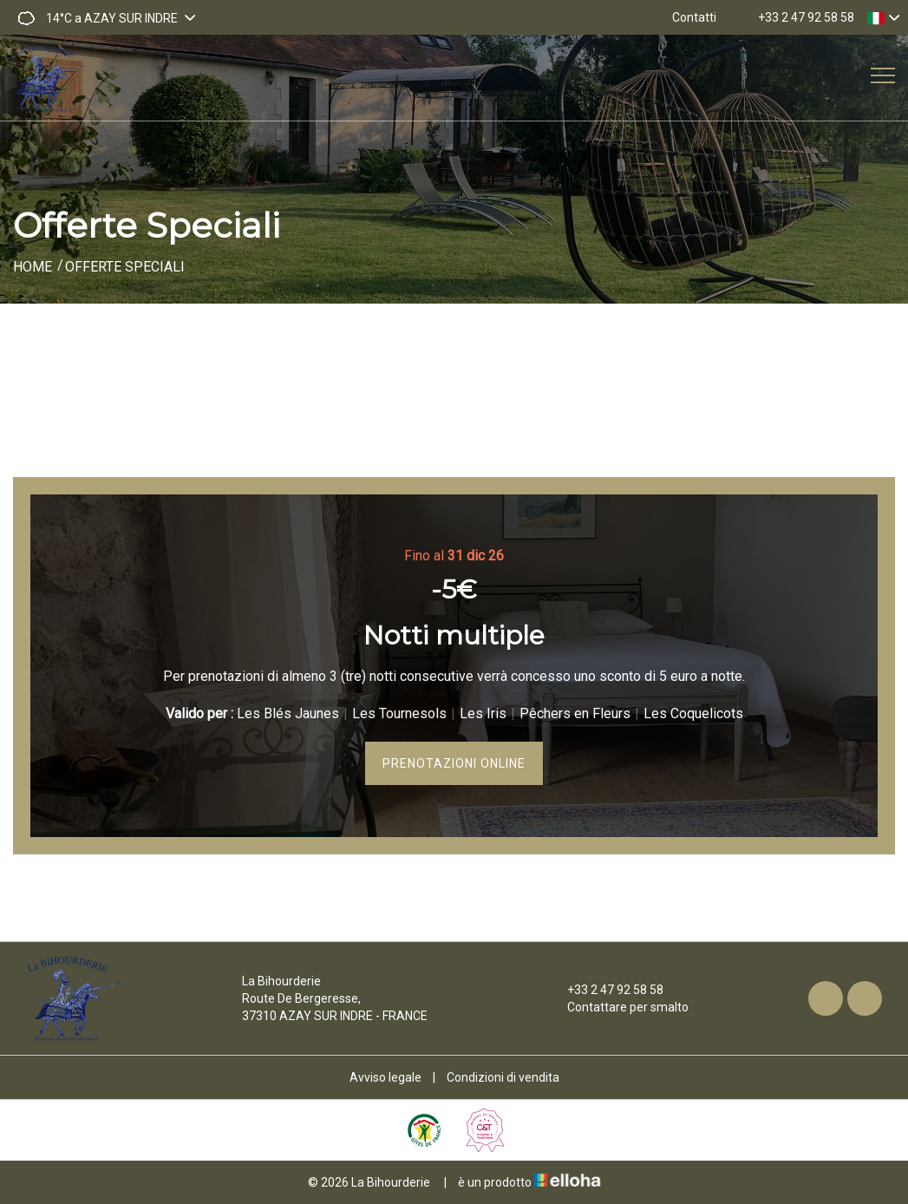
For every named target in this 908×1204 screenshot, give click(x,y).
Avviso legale (385, 1077)
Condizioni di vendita (503, 1077)
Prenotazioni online (454, 763)
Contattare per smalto (618, 1007)
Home (32, 266)
